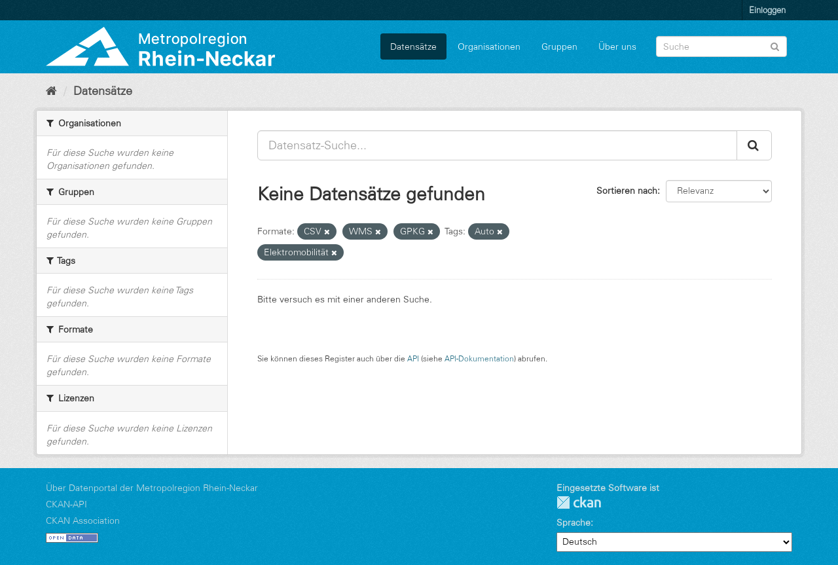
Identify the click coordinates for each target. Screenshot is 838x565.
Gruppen (559, 46)
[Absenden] (774, 45)
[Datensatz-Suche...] (497, 145)
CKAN (578, 502)
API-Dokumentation (479, 358)
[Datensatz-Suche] (721, 46)
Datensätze (413, 46)
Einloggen (767, 10)
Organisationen (489, 46)
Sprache (573, 522)
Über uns (617, 46)
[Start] (51, 91)
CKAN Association (83, 520)
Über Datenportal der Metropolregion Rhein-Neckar (152, 488)
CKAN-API (66, 504)
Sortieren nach (626, 190)
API (413, 358)
